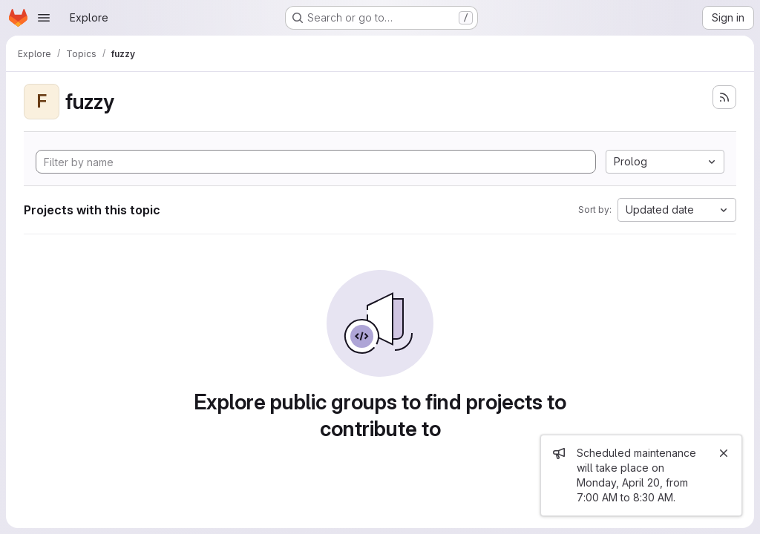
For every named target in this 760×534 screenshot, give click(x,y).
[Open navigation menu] (44, 18)
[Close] (724, 453)
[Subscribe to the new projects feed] (724, 97)
